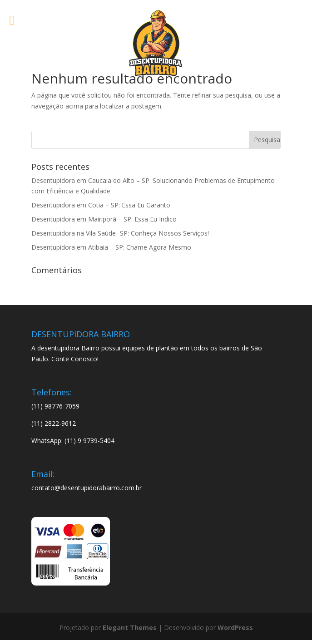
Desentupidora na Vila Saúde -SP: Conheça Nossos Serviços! (120, 233)
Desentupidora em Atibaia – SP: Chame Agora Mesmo (111, 247)
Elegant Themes (130, 627)
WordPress (235, 627)
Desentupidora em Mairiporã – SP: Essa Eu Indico (104, 219)
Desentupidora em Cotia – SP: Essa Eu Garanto (100, 205)
